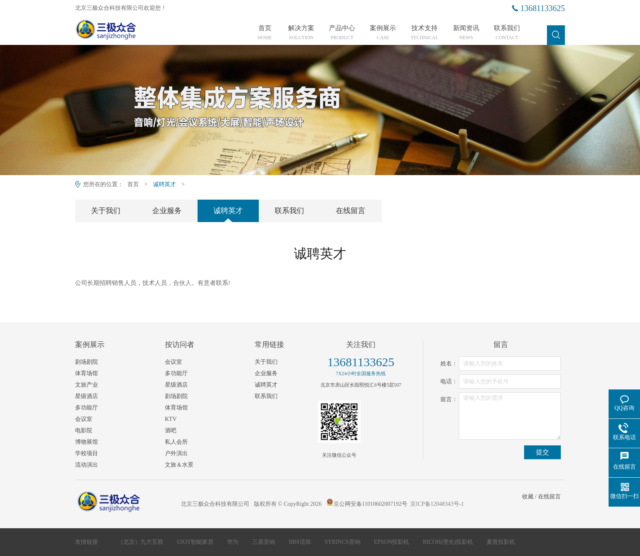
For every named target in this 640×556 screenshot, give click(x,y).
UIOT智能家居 (196, 542)
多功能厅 (86, 408)
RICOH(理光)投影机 (448, 542)
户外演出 (176, 453)
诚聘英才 (164, 184)
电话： (449, 381)
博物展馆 (86, 442)
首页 (264, 32)
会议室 (83, 419)
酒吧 (170, 430)
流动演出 (86, 465)
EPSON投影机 (392, 542)
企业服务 (167, 211)
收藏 (527, 497)
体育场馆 (86, 373)
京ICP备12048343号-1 (437, 504)
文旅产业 (86, 385)
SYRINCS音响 (343, 542)
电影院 (83, 430)
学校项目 (86, 453)
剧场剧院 (86, 362)
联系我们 (507, 32)
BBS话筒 (300, 542)
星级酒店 (86, 396)
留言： (449, 399)
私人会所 (176, 442)
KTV (171, 419)
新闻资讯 (466, 32)
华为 (233, 542)
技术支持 (424, 32)
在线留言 (350, 211)
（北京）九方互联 (141, 542)
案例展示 (383, 32)
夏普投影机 (501, 542)
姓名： (449, 363)
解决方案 (301, 32)
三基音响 (264, 542)
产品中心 (342, 32)
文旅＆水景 (179, 465)
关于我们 (105, 211)
